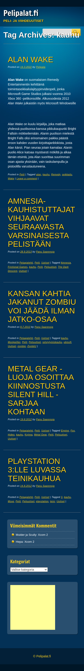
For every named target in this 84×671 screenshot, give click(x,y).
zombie (21, 346)
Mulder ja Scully (26, 534)
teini (52, 501)
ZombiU (31, 346)
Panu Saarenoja (45, 251)
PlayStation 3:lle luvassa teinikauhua (37, 470)
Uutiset (45, 262)
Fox (73, 430)
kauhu (46, 174)
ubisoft (67, 342)
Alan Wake (30, 59)
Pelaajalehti (26, 262)
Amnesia (66, 262)
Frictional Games (18, 267)
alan (38, 174)
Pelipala (40, 67)
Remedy (55, 174)
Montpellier (14, 342)
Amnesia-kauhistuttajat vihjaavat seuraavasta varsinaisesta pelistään (41, 223)
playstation (42, 501)
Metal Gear (40, 434)
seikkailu (67, 174)
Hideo (11, 434)
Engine (65, 430)
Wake (11, 178)
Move (11, 501)
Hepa (19, 541)
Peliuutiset (50, 267)
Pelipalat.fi (20, 13)
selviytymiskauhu (52, 342)
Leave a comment (27, 178)
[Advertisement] (32, 607)
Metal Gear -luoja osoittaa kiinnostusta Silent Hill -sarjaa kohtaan (40, 390)
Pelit (22, 174)
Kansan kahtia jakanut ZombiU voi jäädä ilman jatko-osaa (42, 306)
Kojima (28, 434)
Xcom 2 (43, 534)
